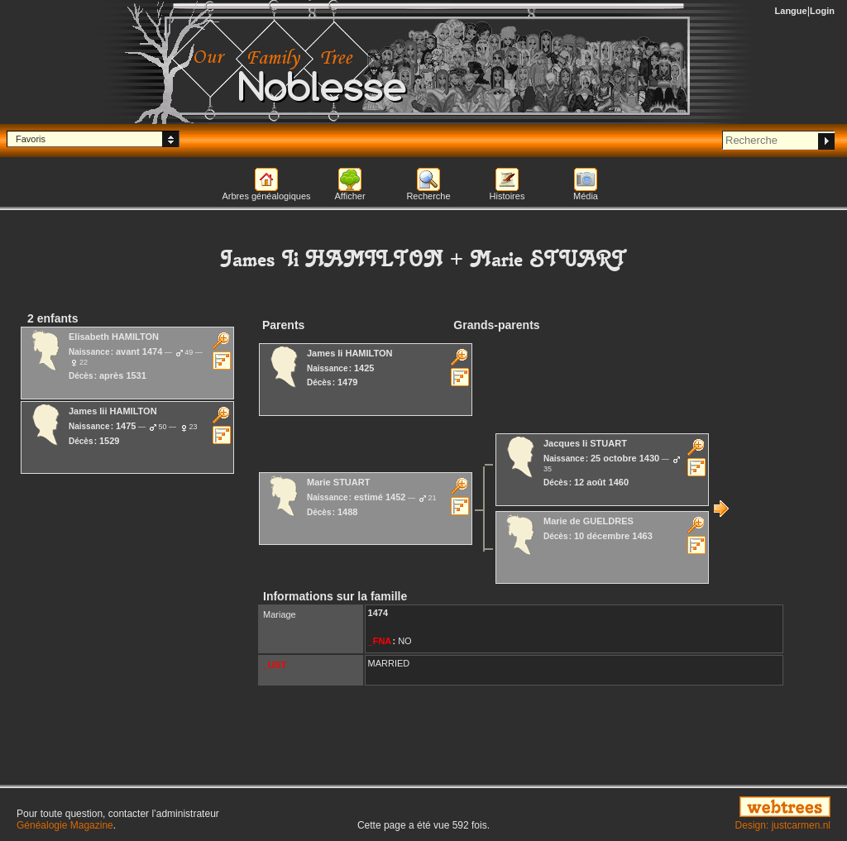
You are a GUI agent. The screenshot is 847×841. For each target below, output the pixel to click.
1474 (378, 613)
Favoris (30, 139)
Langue (791, 11)
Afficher (349, 196)
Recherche (428, 196)
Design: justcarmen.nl (782, 825)
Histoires (507, 196)
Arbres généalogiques (266, 196)
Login (822, 11)
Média (585, 196)
